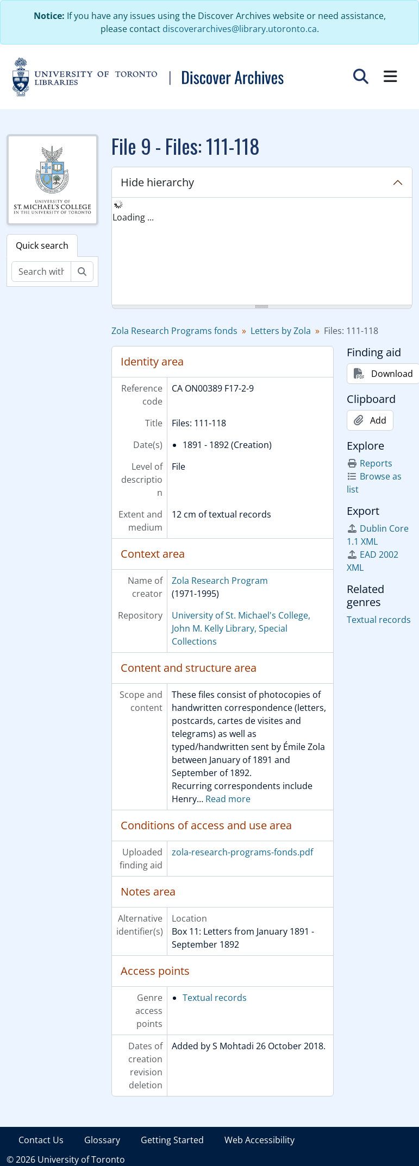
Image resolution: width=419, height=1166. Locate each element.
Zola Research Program (220, 581)
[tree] (262, 252)
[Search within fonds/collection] (41, 271)
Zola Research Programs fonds (174, 331)
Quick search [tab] (42, 245)
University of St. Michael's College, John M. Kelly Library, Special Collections (241, 628)
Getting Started (172, 1140)
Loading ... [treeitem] (133, 217)
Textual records (215, 998)
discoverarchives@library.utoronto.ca (239, 29)
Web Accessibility (259, 1140)
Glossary (102, 1140)
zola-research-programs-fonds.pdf (242, 852)
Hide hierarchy (157, 182)
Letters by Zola (281, 331)
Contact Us (41, 1140)
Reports (369, 463)
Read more (228, 799)
